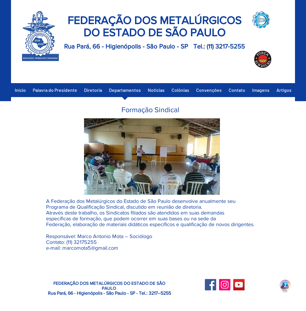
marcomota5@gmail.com (90, 248)
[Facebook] (210, 284)
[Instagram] (224, 284)
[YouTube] (239, 284)
